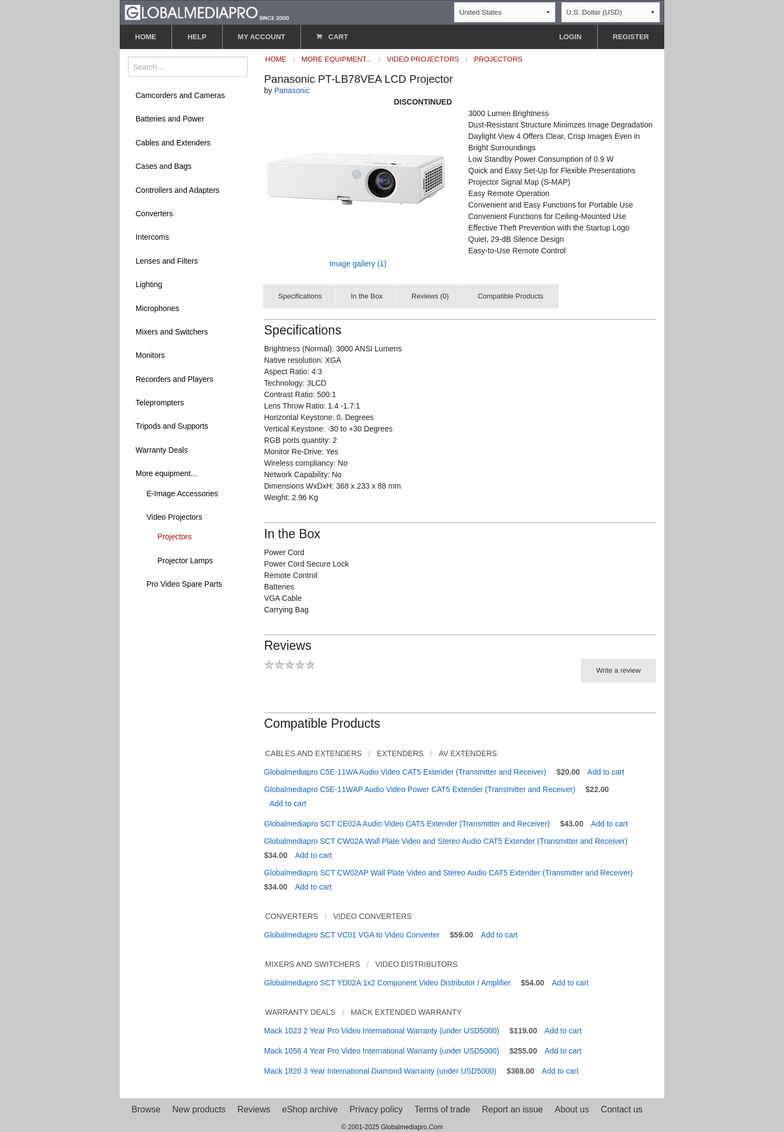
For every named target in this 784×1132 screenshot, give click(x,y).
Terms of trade (442, 1109)
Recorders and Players (174, 379)
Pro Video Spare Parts (184, 584)
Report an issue (512, 1109)
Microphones (157, 308)
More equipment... (166, 473)
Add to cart (605, 772)
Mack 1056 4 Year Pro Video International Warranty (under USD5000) (381, 1050)
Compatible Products (510, 296)
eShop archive (310, 1109)
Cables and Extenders (173, 142)
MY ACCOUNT (261, 37)
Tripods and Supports (172, 426)
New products (199, 1109)
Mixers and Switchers (172, 331)
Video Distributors (416, 964)
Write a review (618, 670)
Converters (154, 213)
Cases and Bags (164, 166)
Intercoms (152, 237)
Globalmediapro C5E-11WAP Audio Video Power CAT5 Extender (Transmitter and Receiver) (419, 789)
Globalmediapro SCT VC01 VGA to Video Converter (351, 934)
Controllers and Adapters (177, 190)
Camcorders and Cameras (180, 95)
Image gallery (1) (358, 263)
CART (332, 37)
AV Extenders (468, 753)
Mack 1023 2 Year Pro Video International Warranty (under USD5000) (381, 1030)
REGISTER (631, 37)
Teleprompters (160, 402)
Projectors (174, 536)
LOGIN (570, 37)
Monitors (150, 355)
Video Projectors (174, 517)
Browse (146, 1109)
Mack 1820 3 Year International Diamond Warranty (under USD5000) (380, 1071)
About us (572, 1109)
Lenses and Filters (167, 261)
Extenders (400, 753)
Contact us (621, 1109)
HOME (145, 37)
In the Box (367, 296)
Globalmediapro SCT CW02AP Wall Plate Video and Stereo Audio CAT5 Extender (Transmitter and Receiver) (448, 872)
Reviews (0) (430, 296)
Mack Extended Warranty (406, 1012)
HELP (196, 37)
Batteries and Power (170, 118)
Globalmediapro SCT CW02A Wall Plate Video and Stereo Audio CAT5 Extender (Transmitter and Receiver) (445, 841)
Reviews (253, 1109)
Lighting (149, 284)
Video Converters (372, 916)
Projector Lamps (185, 560)
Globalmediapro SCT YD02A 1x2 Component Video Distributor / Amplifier (387, 982)
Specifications (300, 296)
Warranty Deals (162, 450)
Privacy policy (376, 1109)
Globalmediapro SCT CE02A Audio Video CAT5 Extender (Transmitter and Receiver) (407, 823)
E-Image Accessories (182, 493)
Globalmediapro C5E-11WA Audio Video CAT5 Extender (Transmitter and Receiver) (405, 772)
